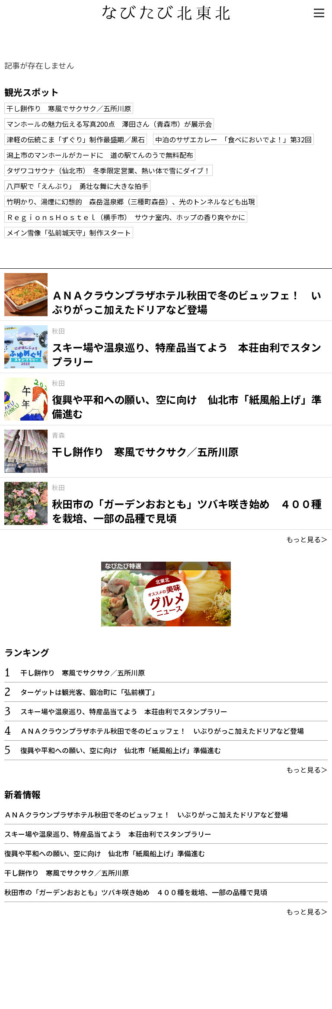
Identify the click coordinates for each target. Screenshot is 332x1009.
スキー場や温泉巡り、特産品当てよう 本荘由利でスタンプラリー (123, 711)
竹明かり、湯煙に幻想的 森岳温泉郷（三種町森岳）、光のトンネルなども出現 (130, 201)
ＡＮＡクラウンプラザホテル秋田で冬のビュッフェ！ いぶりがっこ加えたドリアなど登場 (162, 731)
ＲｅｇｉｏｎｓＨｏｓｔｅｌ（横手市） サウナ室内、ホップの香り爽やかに (125, 217)
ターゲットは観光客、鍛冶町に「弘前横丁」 (89, 692)
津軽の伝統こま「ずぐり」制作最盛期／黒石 (75, 139)
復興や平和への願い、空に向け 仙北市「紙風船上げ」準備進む (120, 750)
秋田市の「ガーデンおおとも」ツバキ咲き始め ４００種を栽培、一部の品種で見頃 (135, 892)
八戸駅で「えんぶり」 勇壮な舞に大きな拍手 (77, 186)
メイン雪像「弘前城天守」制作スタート (68, 232)
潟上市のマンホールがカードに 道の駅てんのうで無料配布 (99, 155)
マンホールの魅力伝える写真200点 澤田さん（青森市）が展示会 (109, 124)
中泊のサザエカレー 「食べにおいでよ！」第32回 (233, 139)
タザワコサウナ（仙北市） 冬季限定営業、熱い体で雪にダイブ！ (108, 170)
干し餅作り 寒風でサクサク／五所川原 (68, 108)
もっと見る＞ (307, 539)
